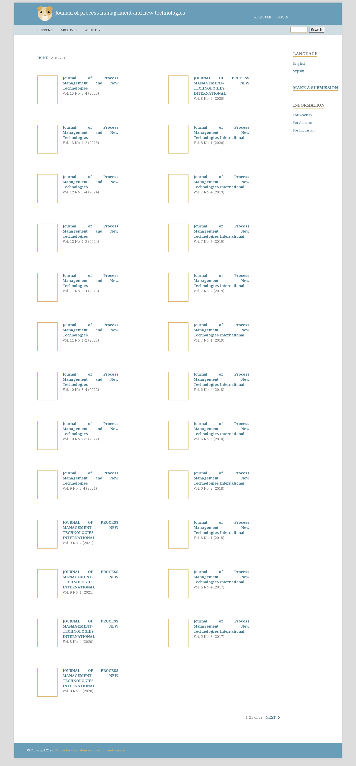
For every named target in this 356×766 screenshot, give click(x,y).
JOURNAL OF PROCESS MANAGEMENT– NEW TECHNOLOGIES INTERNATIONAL (90, 530)
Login (282, 17)
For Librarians (304, 130)
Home (42, 57)
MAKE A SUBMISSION (315, 88)
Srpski (298, 71)
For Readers (302, 115)
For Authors (302, 122)
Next (270, 717)
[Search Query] (299, 29)
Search (316, 30)
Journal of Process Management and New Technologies (90, 83)
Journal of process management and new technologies (120, 12)
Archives (69, 30)
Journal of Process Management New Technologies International (221, 132)
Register (262, 17)
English (300, 63)
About (91, 30)
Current (45, 30)
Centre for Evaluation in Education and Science (90, 750)
